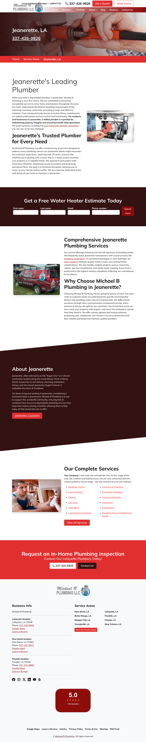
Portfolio (80, 9)
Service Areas (31, 59)
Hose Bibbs (73, 507)
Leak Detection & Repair (80, 513)
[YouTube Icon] (34, 679)
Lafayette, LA (111, 611)
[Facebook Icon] (13, 679)
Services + (67, 9)
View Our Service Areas (86, 630)
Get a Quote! (102, 3)
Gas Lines (73, 502)
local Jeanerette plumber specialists (61, 126)
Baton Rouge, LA (83, 615)
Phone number (100, 208)
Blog (103, 9)
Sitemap (104, 729)
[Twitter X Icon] (24, 679)
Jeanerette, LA (52, 59)
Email (71, 208)
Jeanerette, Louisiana (27, 415)
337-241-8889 (26, 665)
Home (55, 9)
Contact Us (127, 9)
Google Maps (18, 628)
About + (93, 9)
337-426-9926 (77, 3)
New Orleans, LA (113, 624)
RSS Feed (114, 729)
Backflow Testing (76, 487)
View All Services (77, 522)
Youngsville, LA (82, 624)
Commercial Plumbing (112, 487)
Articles (63, 729)
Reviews (114, 9)
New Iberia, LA (82, 611)
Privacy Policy (76, 729)
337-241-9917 (26, 645)
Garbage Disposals (111, 497)
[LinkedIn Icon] (29, 679)
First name (19, 208)
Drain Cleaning (75, 492)
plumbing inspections (74, 258)
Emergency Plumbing (112, 492)
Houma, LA (110, 620)
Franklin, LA (111, 615)
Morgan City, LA (82, 620)
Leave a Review (20, 631)
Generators (107, 502)
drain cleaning (71, 262)
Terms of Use (91, 729)
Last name (46, 208)
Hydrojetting (108, 507)
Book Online (124, 3)
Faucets (72, 497)
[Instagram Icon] (18, 679)
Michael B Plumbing (64, 736)
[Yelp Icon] (39, 679)
